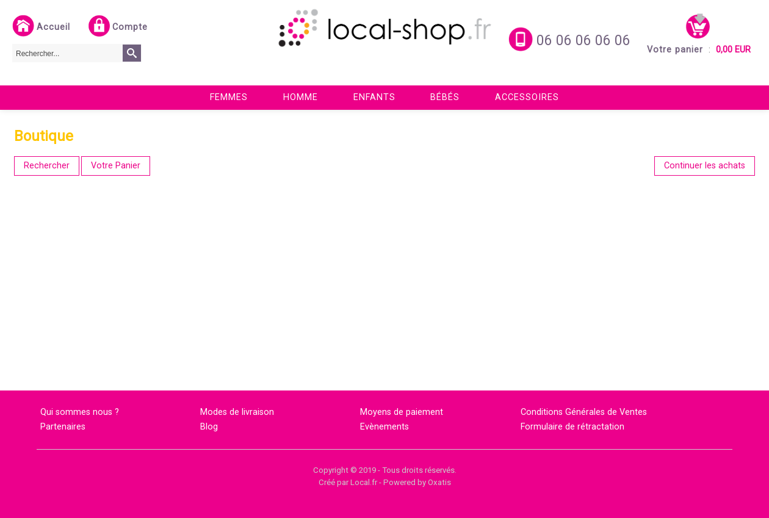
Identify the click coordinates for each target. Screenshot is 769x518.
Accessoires (527, 97)
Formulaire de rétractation (572, 427)
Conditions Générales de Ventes (584, 412)
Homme (300, 97)
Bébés (445, 97)
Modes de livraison (237, 412)
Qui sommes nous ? (79, 412)
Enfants (374, 97)
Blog (209, 427)
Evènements (384, 427)
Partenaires (62, 427)
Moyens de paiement (401, 412)
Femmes (229, 97)
